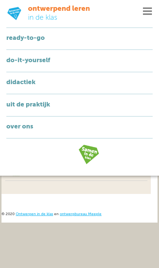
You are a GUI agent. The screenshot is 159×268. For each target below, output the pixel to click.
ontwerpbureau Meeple (81, 214)
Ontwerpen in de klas (34, 214)
